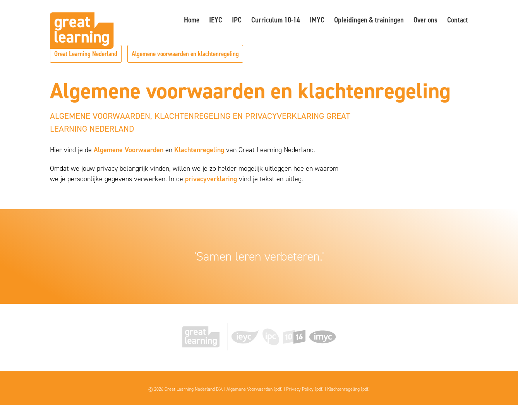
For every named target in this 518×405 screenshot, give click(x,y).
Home (191, 20)
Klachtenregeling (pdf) (348, 389)
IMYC (317, 20)
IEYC (215, 20)
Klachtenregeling (199, 149)
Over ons (425, 20)
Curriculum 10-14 (275, 20)
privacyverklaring (211, 179)
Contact (457, 20)
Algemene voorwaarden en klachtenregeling (185, 53)
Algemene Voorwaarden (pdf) (254, 389)
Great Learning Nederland (85, 53)
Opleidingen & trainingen (369, 20)
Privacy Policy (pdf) (305, 389)
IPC (237, 20)
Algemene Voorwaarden (128, 149)
